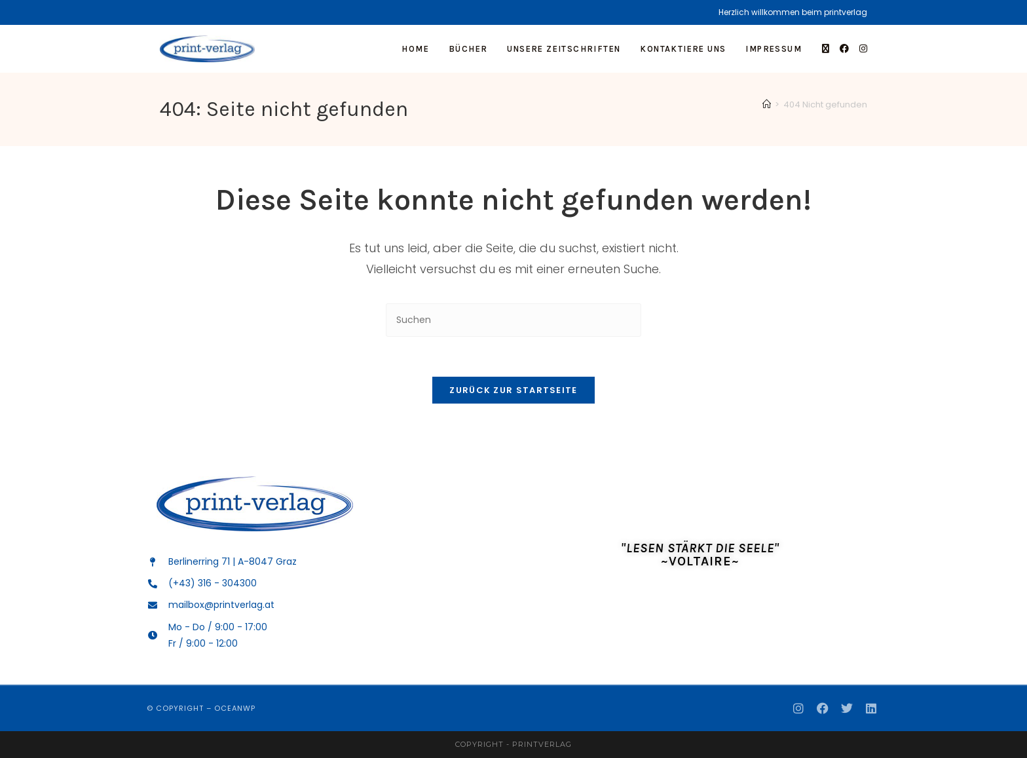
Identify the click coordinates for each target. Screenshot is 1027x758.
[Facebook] (844, 48)
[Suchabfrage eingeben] (513, 320)
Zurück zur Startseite (513, 390)
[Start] (766, 104)
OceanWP (234, 708)
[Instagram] (863, 48)
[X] (825, 48)
